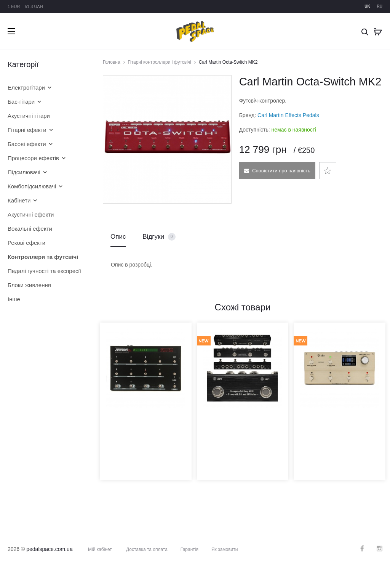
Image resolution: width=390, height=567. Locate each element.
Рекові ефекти (26, 242)
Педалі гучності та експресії (44, 271)
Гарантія (189, 549)
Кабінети (19, 200)
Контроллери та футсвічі (43, 257)
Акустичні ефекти (31, 214)
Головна (111, 62)
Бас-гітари (21, 101)
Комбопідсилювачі (32, 186)
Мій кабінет (100, 549)
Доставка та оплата (147, 549)
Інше (14, 299)
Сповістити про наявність (277, 170)
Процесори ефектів (33, 158)
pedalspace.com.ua (49, 549)
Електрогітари (26, 87)
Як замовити (224, 549)
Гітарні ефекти (27, 130)
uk (367, 6)
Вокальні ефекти (30, 228)
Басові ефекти (27, 144)
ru (379, 6)
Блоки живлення (29, 285)
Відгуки (158, 237)
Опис (118, 236)
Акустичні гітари (29, 115)
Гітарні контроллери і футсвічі (159, 62)
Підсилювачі (24, 172)
